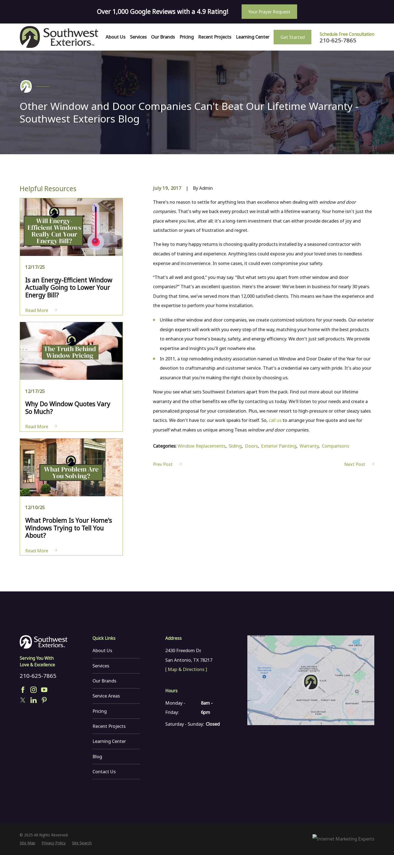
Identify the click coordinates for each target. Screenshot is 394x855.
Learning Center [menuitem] (252, 37)
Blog (97, 756)
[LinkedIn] (33, 700)
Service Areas (106, 696)
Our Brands (104, 681)
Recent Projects (109, 726)
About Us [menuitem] (115, 37)
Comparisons (335, 446)
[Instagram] (33, 690)
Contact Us (104, 771)
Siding (235, 446)
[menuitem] (27, 843)
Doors (251, 446)
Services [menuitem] (138, 37)
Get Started (292, 37)
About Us (102, 650)
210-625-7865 (338, 40)
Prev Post (167, 464)
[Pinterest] (44, 700)
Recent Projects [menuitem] (214, 37)
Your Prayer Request (269, 11)
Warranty (309, 446)
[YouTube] (44, 690)
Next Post (359, 464)
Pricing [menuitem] (186, 37)
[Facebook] (23, 690)
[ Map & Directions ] (186, 669)
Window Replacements (201, 446)
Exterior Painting (278, 446)
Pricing (99, 711)
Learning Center (109, 741)
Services (100, 666)
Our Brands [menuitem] (163, 37)
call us (275, 420)
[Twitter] (23, 700)
